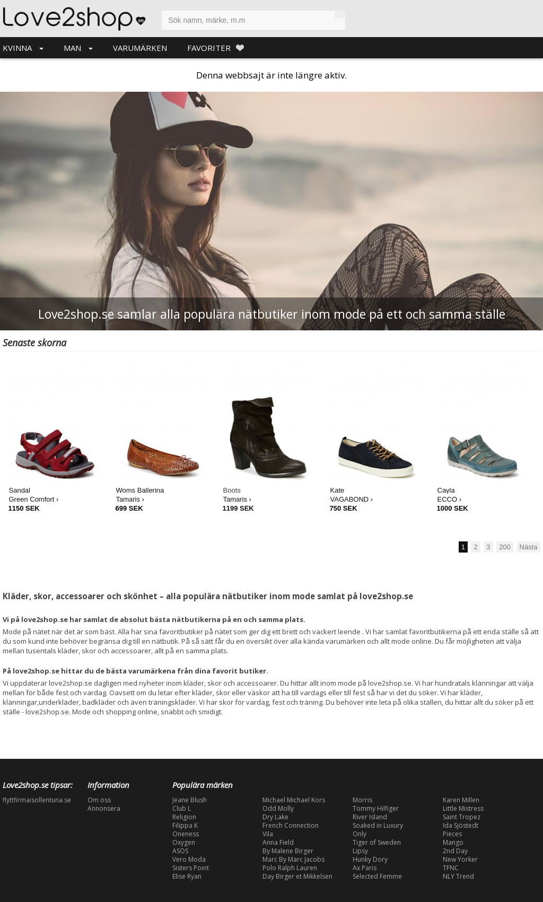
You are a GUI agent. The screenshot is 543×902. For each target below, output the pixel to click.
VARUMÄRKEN (140, 47)
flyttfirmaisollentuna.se (37, 800)
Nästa (529, 547)
